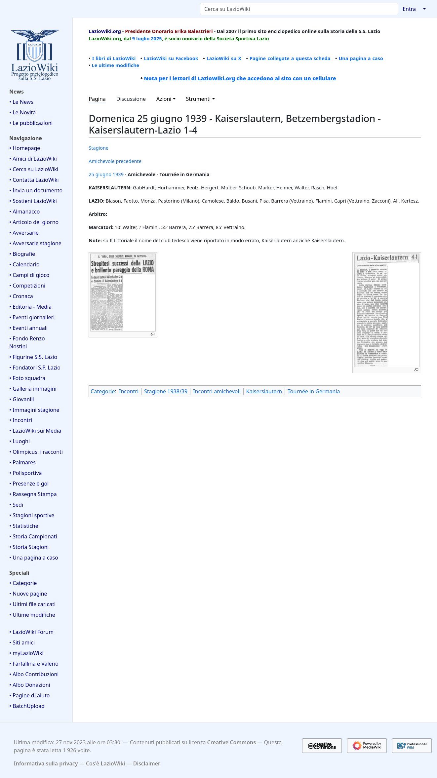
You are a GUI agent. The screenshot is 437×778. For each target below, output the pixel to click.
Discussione (131, 98)
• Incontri (20, 420)
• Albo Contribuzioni (34, 674)
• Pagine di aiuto (29, 695)
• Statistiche (23, 525)
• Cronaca (21, 296)
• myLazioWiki (26, 653)
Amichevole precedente (115, 161)
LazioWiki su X (224, 58)
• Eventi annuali (28, 327)
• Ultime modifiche (32, 614)
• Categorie (23, 583)
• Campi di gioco (29, 275)
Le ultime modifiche (115, 65)
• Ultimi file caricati (32, 604)
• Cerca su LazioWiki (34, 169)
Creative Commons (231, 742)
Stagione (98, 147)
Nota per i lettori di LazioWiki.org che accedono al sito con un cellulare (240, 78)
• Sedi (16, 504)
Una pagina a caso (360, 58)
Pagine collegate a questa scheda (290, 58)
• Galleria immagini (33, 388)
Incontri (129, 391)
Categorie (103, 391)
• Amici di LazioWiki (33, 158)
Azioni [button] (164, 98)
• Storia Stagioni (29, 547)
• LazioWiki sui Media (35, 430)
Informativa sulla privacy (46, 763)
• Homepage (24, 148)
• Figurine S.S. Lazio (33, 357)
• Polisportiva (25, 473)
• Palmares (22, 462)
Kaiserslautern (264, 391)
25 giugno (100, 174)
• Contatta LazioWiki (34, 179)
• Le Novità (22, 112)
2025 (156, 38)
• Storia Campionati (33, 536)
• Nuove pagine (28, 593)
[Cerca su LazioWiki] (299, 9)
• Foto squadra (27, 378)
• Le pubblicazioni (31, 123)
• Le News (21, 101)
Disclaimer (146, 763)
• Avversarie (24, 232)
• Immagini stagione (34, 409)
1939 (118, 174)
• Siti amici (22, 642)
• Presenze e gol (29, 483)
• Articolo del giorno (34, 222)
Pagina (97, 98)
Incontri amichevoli (217, 391)
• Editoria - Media (30, 306)
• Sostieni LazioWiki (33, 201)
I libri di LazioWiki (114, 58)
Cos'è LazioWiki (105, 763)
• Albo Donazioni (29, 684)
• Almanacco (24, 211)
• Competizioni (27, 285)
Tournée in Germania (314, 391)
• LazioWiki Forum (31, 632)
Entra (409, 9)
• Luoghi (19, 441)
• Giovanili (21, 399)
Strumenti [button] (198, 98)
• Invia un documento (35, 190)
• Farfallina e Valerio (34, 663)
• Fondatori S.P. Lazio (34, 367)
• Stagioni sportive (31, 515)
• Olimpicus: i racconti (36, 451)
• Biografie (22, 253)
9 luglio (141, 38)
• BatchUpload (27, 706)
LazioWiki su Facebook (171, 58)
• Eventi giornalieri (32, 317)
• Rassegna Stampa (33, 494)
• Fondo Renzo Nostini (27, 342)
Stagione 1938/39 (165, 391)
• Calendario (24, 264)
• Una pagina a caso (33, 557)
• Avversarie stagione (35, 243)
